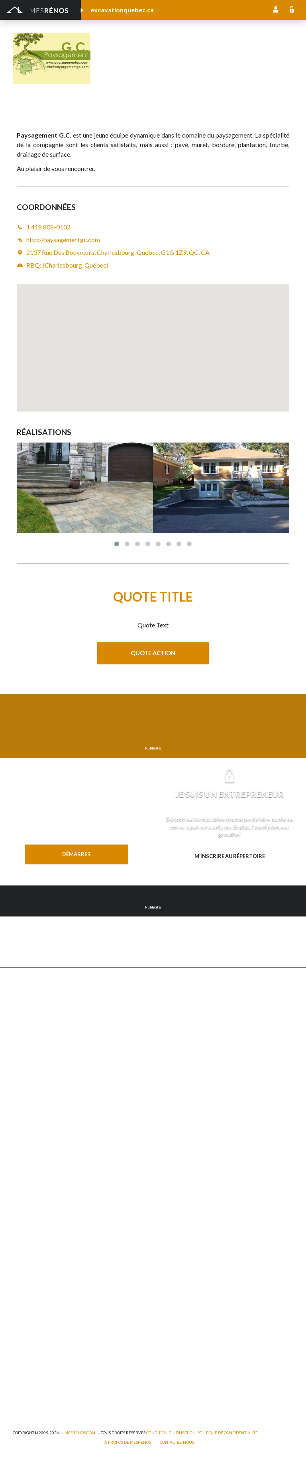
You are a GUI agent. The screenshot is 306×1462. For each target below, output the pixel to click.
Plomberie (26, 1388)
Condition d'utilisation (171, 1433)
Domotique (167, 1044)
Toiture (22, 1142)
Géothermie (168, 1066)
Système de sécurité (179, 1131)
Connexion (292, 10)
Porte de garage (34, 1121)
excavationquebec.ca (122, 10)
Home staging (170, 1022)
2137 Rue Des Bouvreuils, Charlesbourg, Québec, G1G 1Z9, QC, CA (118, 252)
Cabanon (24, 1012)
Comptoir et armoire (179, 1001)
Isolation (24, 1312)
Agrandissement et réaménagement (58, 1246)
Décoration (167, 1034)
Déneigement (30, 1034)
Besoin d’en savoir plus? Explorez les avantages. (229, 872)
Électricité (26, 1279)
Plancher (164, 1110)
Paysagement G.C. (161, 47)
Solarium (24, 1131)
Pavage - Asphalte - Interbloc (50, 1099)
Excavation (26, 1044)
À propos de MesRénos (127, 1442)
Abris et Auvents (34, 1001)
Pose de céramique (177, 1012)
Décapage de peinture (41, 1110)
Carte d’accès (170, 1164)
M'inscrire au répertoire (229, 856)
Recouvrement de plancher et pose (197, 1088)
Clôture (23, 1022)
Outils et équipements (41, 1323)
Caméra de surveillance (182, 1175)
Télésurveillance (173, 1153)
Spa (17, 1355)
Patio (20, 1088)
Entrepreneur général (40, 1290)
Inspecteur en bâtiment (43, 1301)
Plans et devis (30, 1225)
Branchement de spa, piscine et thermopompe (71, 1366)
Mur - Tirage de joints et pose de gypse (203, 1186)
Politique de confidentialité (227, 1433)
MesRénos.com (80, 1433)
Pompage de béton (37, 1399)
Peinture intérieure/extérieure (52, 1333)
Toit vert (24, 1153)
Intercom (165, 1121)
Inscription (276, 10)
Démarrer (76, 854)
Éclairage (24, 1268)
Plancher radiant (174, 1099)
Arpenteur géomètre (40, 1257)
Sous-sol (164, 1055)
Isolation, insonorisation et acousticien (202, 1077)
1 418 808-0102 (125, 70)
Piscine (22, 1377)
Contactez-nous (177, 1442)
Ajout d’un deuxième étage (46, 1236)
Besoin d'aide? (76, 870)
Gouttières (27, 1077)
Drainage (24, 1066)
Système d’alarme (175, 1142)
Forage (22, 1055)
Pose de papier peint (39, 1345)
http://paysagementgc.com (189, 70)
